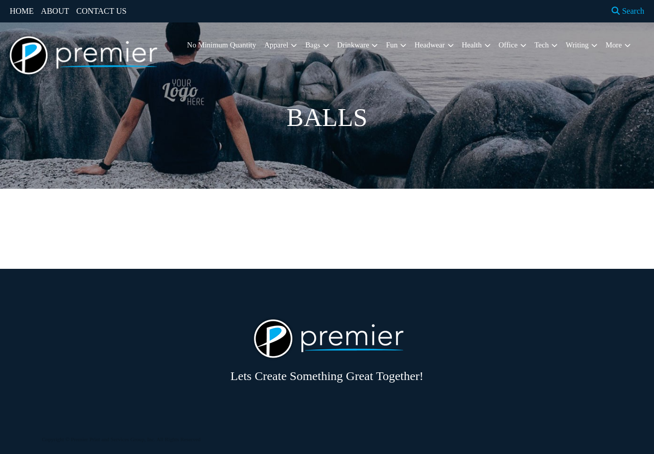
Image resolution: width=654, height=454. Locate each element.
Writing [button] (577, 45)
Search (628, 11)
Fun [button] (392, 45)
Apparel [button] (276, 45)
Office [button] (508, 45)
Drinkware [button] (353, 45)
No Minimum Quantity (221, 45)
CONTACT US (101, 11)
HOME (22, 11)
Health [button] (472, 45)
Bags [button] (312, 45)
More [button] (613, 45)
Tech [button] (541, 45)
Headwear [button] (429, 45)
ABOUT (55, 11)
